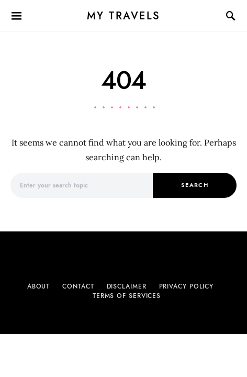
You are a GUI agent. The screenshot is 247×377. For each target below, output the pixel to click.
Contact (78, 286)
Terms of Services (127, 296)
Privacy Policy (186, 286)
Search (194, 185)
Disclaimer (127, 286)
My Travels (124, 15)
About (38, 286)
